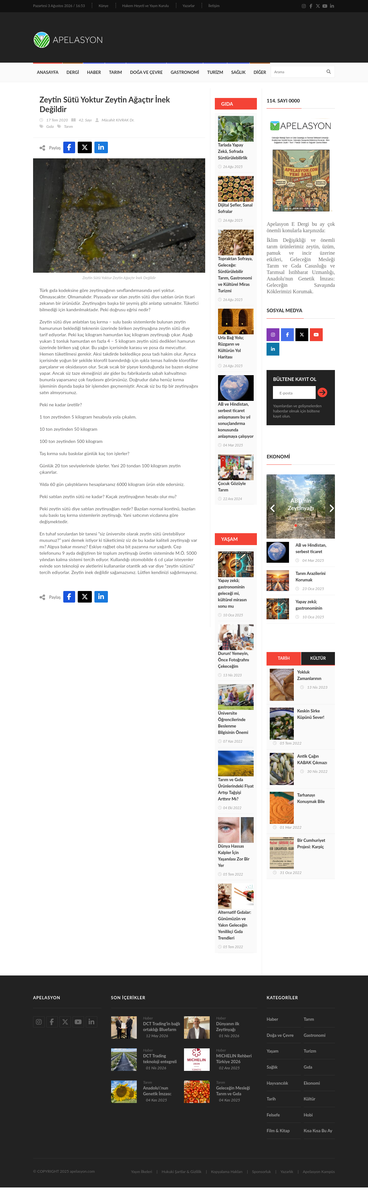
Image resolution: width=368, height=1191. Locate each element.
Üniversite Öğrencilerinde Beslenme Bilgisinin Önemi (233, 726)
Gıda (50, 130)
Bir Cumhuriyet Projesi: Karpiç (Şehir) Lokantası (312, 851)
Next (330, 510)
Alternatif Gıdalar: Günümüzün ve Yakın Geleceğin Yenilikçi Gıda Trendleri (234, 928)
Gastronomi (185, 75)
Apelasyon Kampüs (319, 1175)
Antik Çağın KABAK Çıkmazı (312, 763)
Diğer (260, 75)
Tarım (115, 75)
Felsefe (273, 1118)
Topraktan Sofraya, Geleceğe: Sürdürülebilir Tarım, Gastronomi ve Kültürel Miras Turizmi (235, 278)
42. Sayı (85, 123)
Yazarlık (286, 1175)
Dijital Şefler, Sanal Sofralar (235, 211)
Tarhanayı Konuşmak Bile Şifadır (311, 805)
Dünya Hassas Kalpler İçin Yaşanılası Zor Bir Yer (234, 859)
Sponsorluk (261, 1175)
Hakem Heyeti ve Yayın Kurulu (145, 6)
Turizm (215, 75)
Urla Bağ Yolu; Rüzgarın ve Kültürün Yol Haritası (231, 351)
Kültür (318, 662)
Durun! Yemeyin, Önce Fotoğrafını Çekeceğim (233, 663)
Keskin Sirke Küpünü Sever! (310, 718)
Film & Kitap (278, 1134)
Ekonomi (312, 1086)
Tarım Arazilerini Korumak (310, 580)
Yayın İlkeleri (141, 1175)
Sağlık (238, 75)
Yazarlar (189, 6)
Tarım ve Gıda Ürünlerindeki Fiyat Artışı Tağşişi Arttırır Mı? (236, 793)
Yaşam (273, 1054)
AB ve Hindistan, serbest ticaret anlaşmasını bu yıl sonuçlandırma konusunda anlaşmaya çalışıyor (236, 423)
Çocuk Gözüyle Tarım (232, 490)
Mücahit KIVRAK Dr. (118, 123)
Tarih (284, 662)
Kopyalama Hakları (226, 1175)
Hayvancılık (277, 1086)
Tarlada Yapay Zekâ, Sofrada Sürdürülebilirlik (233, 155)
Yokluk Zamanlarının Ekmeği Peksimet (313, 682)
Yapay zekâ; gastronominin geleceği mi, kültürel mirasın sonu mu (232, 596)
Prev (271, 510)
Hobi (308, 1118)
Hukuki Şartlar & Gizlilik (182, 1175)
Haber (94, 75)
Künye (103, 6)
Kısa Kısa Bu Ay (318, 1134)
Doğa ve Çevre (146, 75)
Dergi (72, 75)
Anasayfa (47, 75)
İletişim (214, 6)
